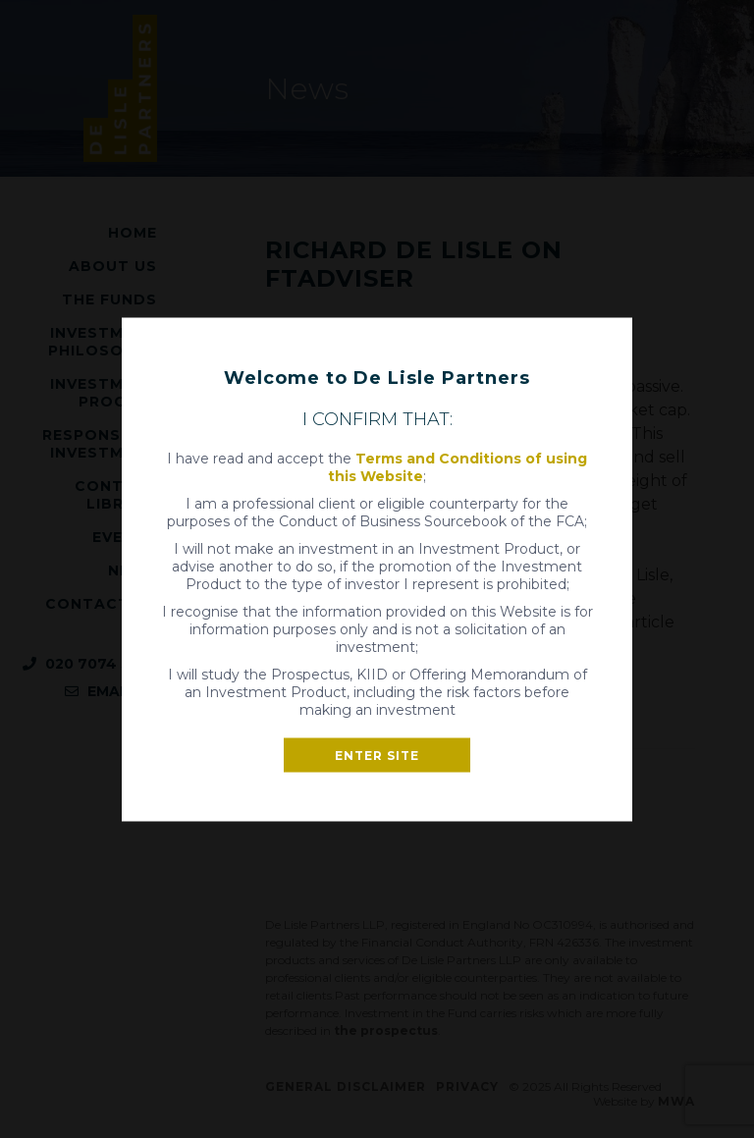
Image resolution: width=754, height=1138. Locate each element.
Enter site (377, 754)
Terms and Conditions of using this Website (457, 466)
